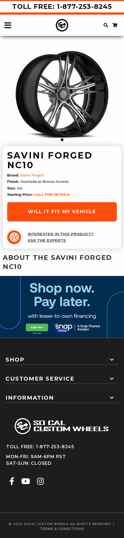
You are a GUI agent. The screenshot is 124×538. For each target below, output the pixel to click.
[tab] (62, 357)
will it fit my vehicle (62, 211)
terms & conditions (62, 529)
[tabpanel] (62, 94)
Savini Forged (32, 175)
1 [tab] (62, 139)
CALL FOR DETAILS (52, 194)
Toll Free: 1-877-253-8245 (62, 6)
